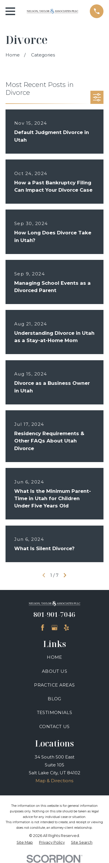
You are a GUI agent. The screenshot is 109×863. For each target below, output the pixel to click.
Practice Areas (54, 685)
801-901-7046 (54, 614)
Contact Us (54, 726)
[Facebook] (43, 627)
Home (54, 657)
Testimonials (54, 712)
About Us (54, 671)
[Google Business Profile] (54, 627)
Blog (54, 698)
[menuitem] (25, 842)
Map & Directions (54, 780)
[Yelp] (66, 627)
